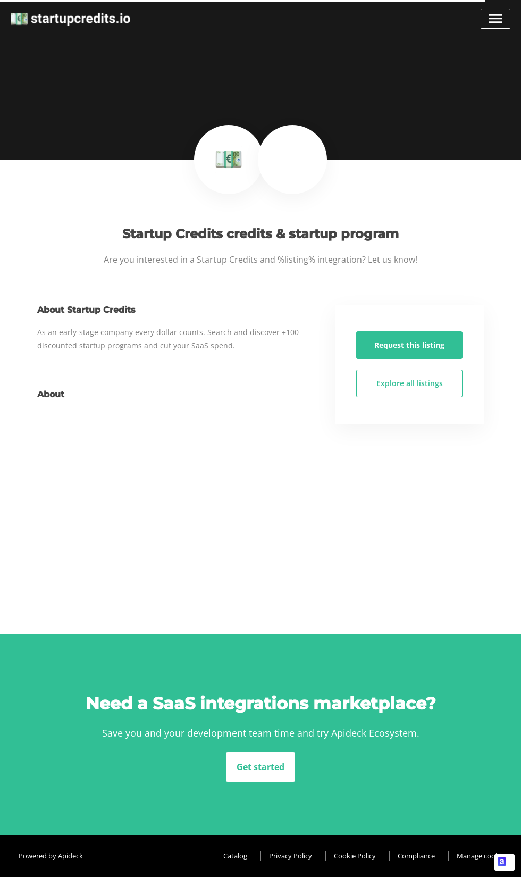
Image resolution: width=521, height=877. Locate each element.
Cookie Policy (355, 856)
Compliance (416, 856)
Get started (260, 767)
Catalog (235, 856)
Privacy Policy (290, 856)
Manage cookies (482, 856)
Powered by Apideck (51, 856)
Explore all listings (409, 383)
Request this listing (409, 345)
